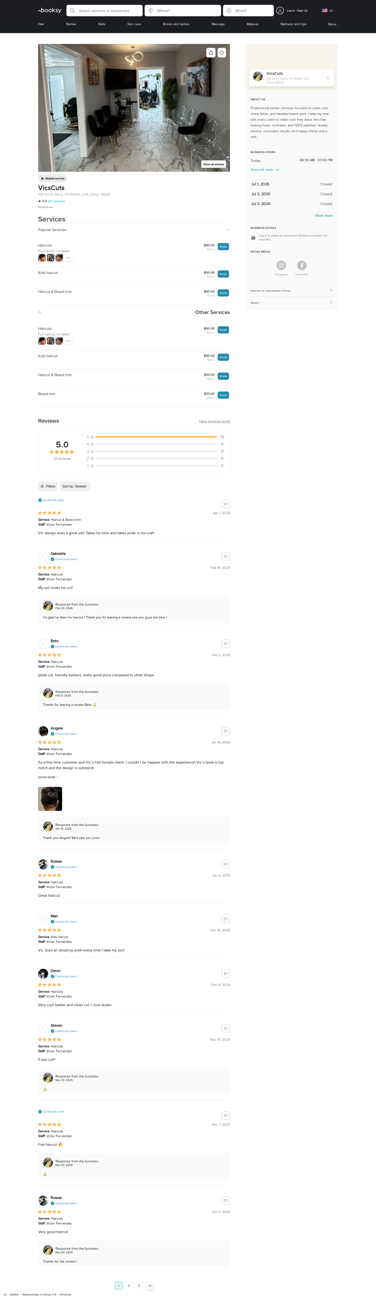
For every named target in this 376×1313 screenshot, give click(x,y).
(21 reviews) (56, 201)
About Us (31, 1289)
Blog (15, 1289)
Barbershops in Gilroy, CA (40, 1258)
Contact (152, 1289)
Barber (15, 1258)
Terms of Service (91, 1289)
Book (223, 246)
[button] (104, 10)
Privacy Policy (65, 1289)
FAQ (46, 1289)
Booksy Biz (132, 1289)
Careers (113, 1289)
